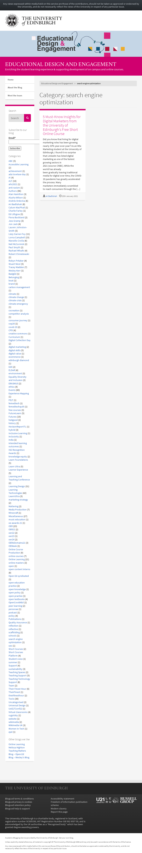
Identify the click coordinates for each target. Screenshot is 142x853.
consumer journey (18, 320)
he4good (13, 420)
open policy (15, 592)
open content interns (19, 569)
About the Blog (15, 87)
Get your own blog (66, 838)
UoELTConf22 (15, 708)
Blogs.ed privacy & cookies (18, 801)
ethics (12, 386)
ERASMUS (13, 383)
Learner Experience (18, 469)
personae (13, 609)
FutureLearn (15, 413)
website (12, 718)
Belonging (14, 277)
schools (12, 635)
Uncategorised (16, 702)
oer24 (11, 539)
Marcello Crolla (16, 240)
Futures (12, 416)
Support (13, 665)
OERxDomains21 (17, 542)
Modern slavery (59, 808)
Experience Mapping (19, 393)
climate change (16, 297)
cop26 (12, 323)
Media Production (18, 509)
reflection (13, 625)
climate (12, 293)
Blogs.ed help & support (17, 808)
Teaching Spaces (17, 672)
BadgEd (12, 273)
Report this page (59, 811)
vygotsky (13, 715)
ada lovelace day (17, 174)
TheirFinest (14, 692)
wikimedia (14, 722)
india (11, 439)
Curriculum (14, 337)
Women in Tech (16, 728)
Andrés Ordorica (17, 200)
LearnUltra (14, 496)
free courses (15, 410)
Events (12, 390)
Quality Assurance (18, 622)
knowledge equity (18, 456)
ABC (11, 161)
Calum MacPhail (17, 207)
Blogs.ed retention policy (18, 805)
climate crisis (15, 300)
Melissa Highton (17, 747)
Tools (11, 698)
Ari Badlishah (15, 204)
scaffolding (14, 632)
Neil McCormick (16, 244)
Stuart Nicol (15, 264)
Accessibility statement (62, 798)
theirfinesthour (16, 695)
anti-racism (14, 187)
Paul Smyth (14, 247)
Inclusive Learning (18, 433)
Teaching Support (18, 675)
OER (11, 526)
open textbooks (17, 599)
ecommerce (15, 356)
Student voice (16, 658)
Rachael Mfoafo (16, 250)
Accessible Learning (18, 164)
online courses (16, 556)
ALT (10, 181)
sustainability (15, 669)
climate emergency (18, 303)
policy (12, 615)
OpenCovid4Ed (16, 602)
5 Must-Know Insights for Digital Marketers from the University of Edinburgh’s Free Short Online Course (62, 125)
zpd (10, 732)
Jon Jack (13, 224)
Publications (15, 619)
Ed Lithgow (14, 214)
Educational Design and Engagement (60, 65)
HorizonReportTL (17, 426)
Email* (20, 140)
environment (15, 373)
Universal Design (17, 705)
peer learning (15, 605)
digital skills (15, 350)
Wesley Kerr (15, 270)
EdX (10, 367)
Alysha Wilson (16, 197)
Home (11, 79)
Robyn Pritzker (16, 260)
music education (17, 519)
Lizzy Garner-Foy (17, 234)
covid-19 (13, 327)
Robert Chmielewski (19, 254)
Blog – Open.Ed (16, 754)
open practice (15, 596)
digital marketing (17, 347)
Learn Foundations (18, 459)
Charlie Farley (16, 210)
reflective (13, 629)
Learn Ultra (14, 466)
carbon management (19, 287)
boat (11, 280)
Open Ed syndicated (19, 576)
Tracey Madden (16, 267)
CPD (11, 330)
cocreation (14, 310)
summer (13, 662)
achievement (15, 171)
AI (10, 177)
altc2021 (13, 184)
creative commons (18, 333)
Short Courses (16, 649)
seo (10, 645)
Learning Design (17, 486)
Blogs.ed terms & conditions (19, 798)
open (11, 566)
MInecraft (13, 512)
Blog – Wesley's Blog (19, 757)
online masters (16, 562)
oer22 (11, 532)
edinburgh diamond (19, 360)
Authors (13, 191)
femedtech (14, 403)
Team (11, 685)
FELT (11, 400)
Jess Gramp (15, 220)
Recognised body (57, 824)
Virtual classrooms (18, 712)
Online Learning (17, 559)
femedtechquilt (16, 406)
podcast (13, 612)
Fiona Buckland (16, 217)
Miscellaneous (16, 516)
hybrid (12, 429)
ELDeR (12, 370)
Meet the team (15, 95)
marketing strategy (18, 499)
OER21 (12, 529)
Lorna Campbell (17, 237)
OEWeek (13, 546)
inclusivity (14, 436)
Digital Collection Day (20, 340)
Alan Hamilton (16, 194)
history (12, 423)
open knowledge (17, 589)
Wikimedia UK (15, 725)
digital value (15, 353)
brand (12, 283)
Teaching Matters (17, 750)
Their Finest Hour (17, 688)
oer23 (11, 536)
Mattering (13, 506)
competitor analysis (19, 313)
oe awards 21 (15, 523)
